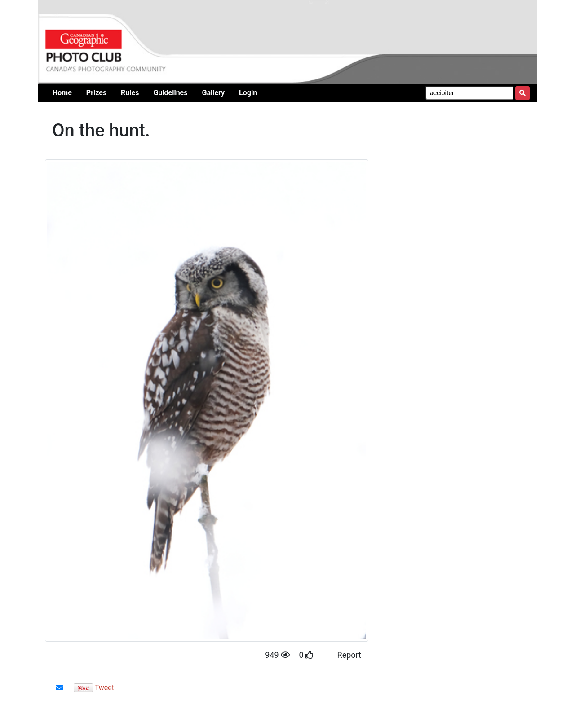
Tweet (104, 687)
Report (349, 655)
